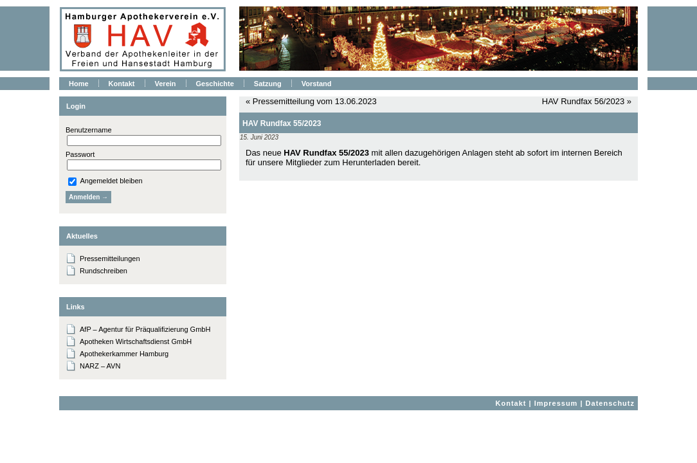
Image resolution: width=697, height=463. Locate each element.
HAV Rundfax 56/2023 (583, 101)
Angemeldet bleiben (105, 181)
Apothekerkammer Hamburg (124, 354)
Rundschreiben (103, 271)
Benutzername (89, 130)
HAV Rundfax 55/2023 (281, 123)
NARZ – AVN (100, 366)
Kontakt (511, 403)
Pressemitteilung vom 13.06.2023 (315, 101)
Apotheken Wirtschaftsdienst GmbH (136, 341)
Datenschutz (610, 403)
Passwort (80, 154)
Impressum (556, 403)
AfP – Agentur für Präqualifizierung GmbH (145, 329)
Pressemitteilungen (110, 258)
